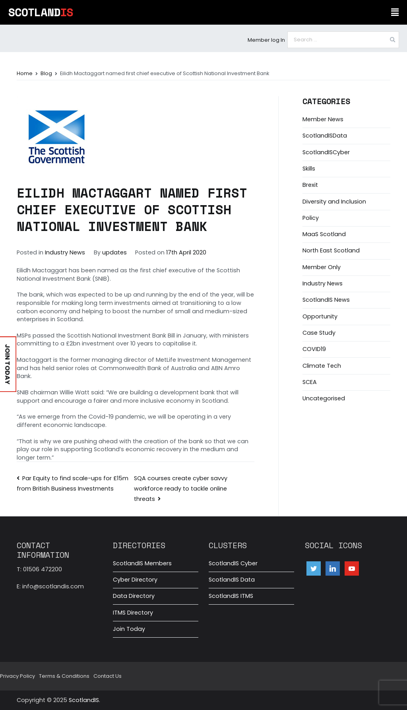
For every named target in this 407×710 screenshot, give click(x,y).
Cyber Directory (135, 580)
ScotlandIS (84, 700)
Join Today (129, 629)
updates (114, 252)
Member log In (266, 40)
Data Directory (134, 596)
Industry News (65, 252)
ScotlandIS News (326, 300)
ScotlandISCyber (326, 152)
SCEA (309, 382)
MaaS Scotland (324, 234)
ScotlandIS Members (142, 563)
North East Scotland (331, 250)
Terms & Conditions (64, 676)
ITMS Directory (133, 613)
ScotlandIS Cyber (233, 563)
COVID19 (314, 349)
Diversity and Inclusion (334, 202)
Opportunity (319, 316)
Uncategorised (323, 398)
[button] (394, 12)
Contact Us (107, 676)
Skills (308, 169)
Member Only (321, 267)
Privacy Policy (17, 676)
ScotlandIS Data (232, 580)
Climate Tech (321, 366)
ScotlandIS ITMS (231, 596)
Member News (322, 119)
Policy (310, 218)
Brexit (310, 185)
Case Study (318, 333)
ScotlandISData (324, 136)
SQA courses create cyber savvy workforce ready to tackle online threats (180, 488)
